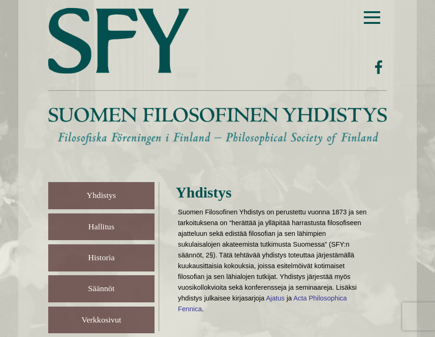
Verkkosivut (101, 319)
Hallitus (101, 226)
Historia (101, 257)
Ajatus (275, 298)
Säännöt (101, 288)
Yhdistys (101, 195)
